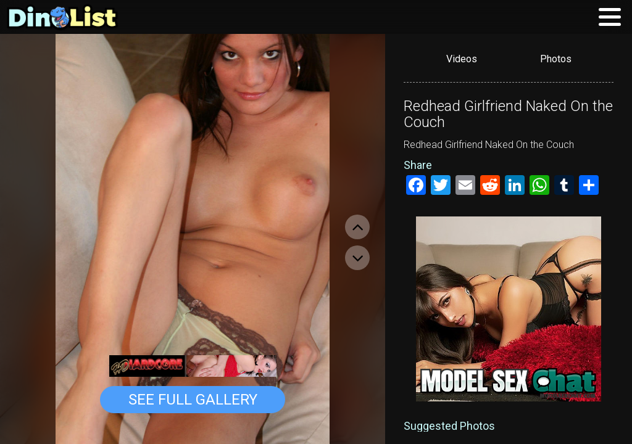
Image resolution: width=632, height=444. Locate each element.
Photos (556, 59)
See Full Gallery (192, 399)
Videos (461, 59)
